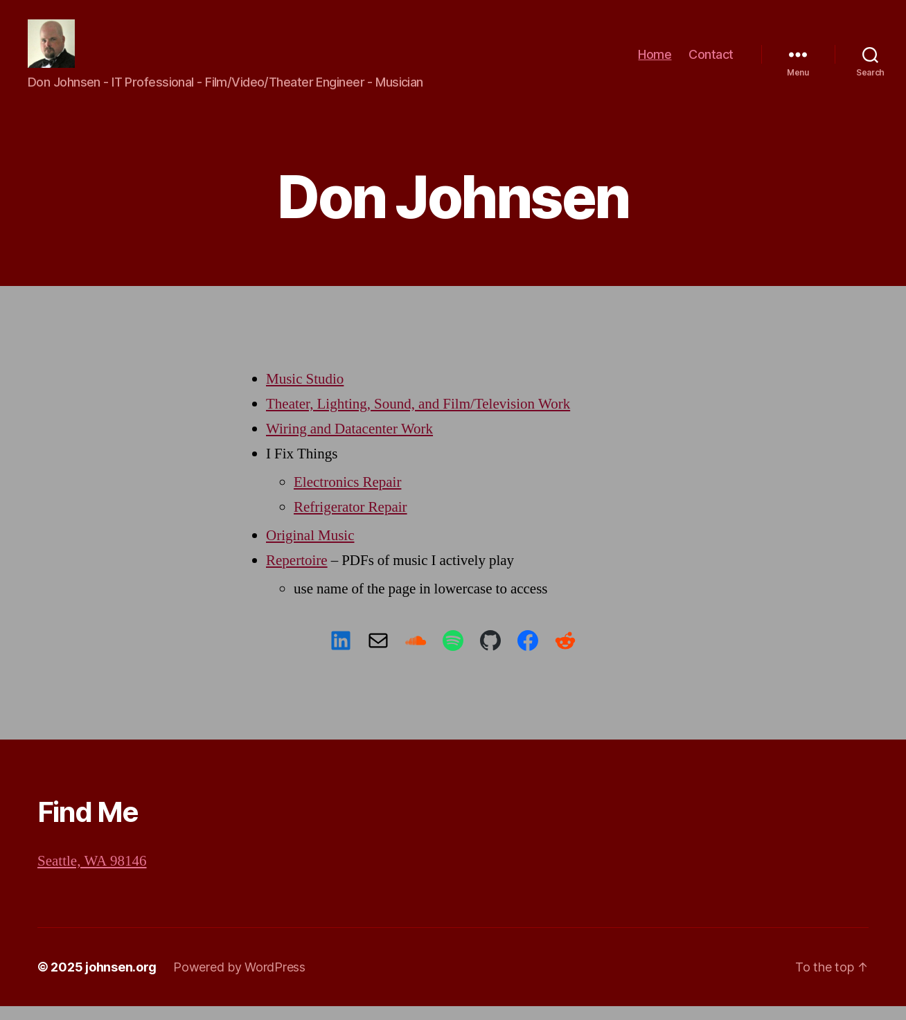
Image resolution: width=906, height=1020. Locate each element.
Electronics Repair (347, 496)
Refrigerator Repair (350, 521)
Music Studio (305, 393)
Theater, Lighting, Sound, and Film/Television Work (418, 418)
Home (654, 61)
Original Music (310, 549)
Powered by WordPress (239, 981)
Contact (711, 61)
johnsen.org (121, 981)
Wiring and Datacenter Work (349, 442)
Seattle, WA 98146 (92, 875)
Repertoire (297, 574)
